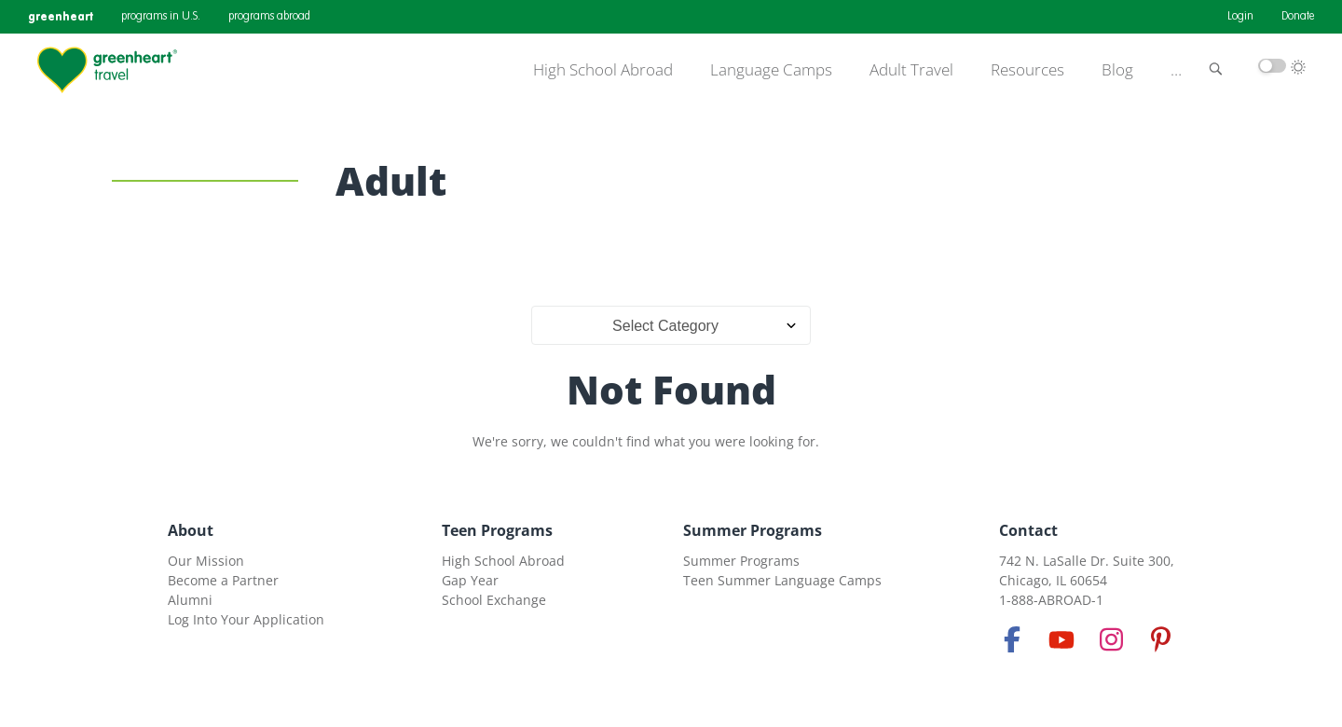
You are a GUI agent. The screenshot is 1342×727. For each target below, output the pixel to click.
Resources (1027, 70)
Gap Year (470, 580)
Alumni (190, 600)
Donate (1297, 16)
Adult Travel (911, 70)
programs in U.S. (160, 16)
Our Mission (206, 560)
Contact (1028, 530)
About (190, 530)
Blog (1117, 70)
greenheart (60, 16)
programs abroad (269, 16)
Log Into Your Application (246, 619)
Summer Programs (752, 530)
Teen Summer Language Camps (782, 580)
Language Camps (771, 70)
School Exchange (494, 600)
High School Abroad (603, 70)
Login (1240, 16)
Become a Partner (223, 580)
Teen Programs (497, 530)
